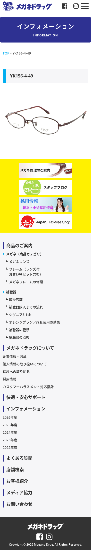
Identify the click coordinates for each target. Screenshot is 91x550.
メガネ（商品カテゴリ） (24, 254)
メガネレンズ (19, 261)
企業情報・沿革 (14, 356)
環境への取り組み (16, 371)
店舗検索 (15, 470)
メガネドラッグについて (30, 348)
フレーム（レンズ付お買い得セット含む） (26, 272)
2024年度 (10, 432)
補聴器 (11, 292)
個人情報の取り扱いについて (25, 364)
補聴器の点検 (19, 337)
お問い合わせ (19, 504)
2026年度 (10, 417)
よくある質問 (19, 458)
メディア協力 (19, 493)
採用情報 (9, 379)
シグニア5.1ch (20, 314)
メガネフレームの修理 (26, 282)
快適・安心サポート (26, 397)
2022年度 (10, 447)
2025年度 (10, 424)
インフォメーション (25, 409)
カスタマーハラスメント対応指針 (28, 386)
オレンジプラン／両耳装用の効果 (34, 322)
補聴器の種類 (19, 329)
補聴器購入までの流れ (26, 307)
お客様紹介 (17, 481)
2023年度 (10, 440)
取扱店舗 (16, 299)
